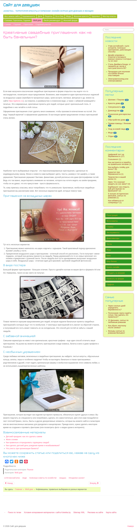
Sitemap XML (79, 512)
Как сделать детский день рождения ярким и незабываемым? (33, 445)
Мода (68, 16)
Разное (30, 470)
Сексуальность (114, 107)
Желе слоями (12, 439)
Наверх (130, 526)
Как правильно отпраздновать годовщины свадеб (27, 442)
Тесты (109, 244)
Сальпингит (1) (114, 159)
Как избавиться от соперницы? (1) (116, 202)
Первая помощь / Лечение (119, 123)
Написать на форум (115, 279)
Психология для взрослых (119, 114)
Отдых (111, 136)
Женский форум (70, 20)
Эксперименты (112, 233)
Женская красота (81, 16)
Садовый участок (43, 24)
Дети (40, 16)
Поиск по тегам (14, 512)
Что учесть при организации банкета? (22, 448)
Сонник (7, 24)
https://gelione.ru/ (16, 101)
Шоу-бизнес (111, 261)
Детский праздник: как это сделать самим (24, 436)
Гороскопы (28, 24)
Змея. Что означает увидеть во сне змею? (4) (119, 183)
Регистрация (112, 215)
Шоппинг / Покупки (116, 100)
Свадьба (62, 478)
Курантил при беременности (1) (115, 173)
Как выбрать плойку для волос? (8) (118, 168)
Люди (24, 478)
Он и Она (59, 16)
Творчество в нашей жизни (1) (117, 178)
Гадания (17, 24)
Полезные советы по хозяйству (43, 478)
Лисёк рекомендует (52, 20)
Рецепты (48, 16)
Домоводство (114, 111)
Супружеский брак (12, 478)
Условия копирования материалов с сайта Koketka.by (47, 512)
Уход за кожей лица (116, 129)
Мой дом (37, 20)
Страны (109, 227)
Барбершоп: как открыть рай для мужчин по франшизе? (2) (118, 189)
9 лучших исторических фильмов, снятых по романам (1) (118, 196)
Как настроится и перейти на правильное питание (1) (119, 163)
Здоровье (95, 16)
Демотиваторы (112, 238)
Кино (108, 256)
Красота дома (114, 103)
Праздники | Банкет (77, 478)
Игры (108, 250)
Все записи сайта (12, 16)
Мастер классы (109, 16)
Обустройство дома (116, 120)
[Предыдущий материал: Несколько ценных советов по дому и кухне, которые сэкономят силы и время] (8, 483)
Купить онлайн (112, 267)
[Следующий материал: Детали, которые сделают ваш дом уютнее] (94, 483)
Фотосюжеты (112, 221)
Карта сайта (111, 512)
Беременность (28, 16)
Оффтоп (110, 284)
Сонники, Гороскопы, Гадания (17, 20)
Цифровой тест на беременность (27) (116, 155)
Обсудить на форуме (115, 273)
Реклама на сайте (95, 512)
